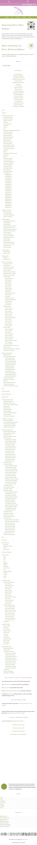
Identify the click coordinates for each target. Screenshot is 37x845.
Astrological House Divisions (9, 221)
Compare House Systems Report (10, 229)
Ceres (4, 556)
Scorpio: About (6, 640)
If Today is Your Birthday (8, 377)
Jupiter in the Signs (9, 334)
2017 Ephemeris (8, 187)
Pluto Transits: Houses (9, 613)
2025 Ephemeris (8, 200)
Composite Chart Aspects (8, 651)
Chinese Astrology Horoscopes (9, 436)
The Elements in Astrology (8, 243)
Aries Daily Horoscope (9, 444)
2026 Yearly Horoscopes (10, 531)
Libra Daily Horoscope (9, 452)
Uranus (4, 576)
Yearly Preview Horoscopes (9, 534)
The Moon (5, 572)
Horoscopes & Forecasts (18, 77)
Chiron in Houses (8, 307)
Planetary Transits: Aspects (9, 582)
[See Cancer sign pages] (11, 836)
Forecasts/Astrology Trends (7, 399)
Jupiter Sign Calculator (8, 132)
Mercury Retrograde (7, 409)
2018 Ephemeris (8, 189)
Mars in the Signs (8, 335)
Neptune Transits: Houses (10, 611)
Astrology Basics (7, 222)
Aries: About (6, 627)
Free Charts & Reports (4, 817)
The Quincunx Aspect (9, 298)
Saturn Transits (8, 595)
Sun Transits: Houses (9, 616)
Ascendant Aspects (9, 278)
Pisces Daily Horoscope (10, 454)
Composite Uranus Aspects (10, 666)
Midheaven (5, 563)
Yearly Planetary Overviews (9, 416)
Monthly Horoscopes (7, 490)
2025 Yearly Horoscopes (10, 529)
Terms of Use (3, 802)
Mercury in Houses (9, 312)
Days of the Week (7, 232)
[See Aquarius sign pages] (32, 836)
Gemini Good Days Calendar (11, 472)
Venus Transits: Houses (10, 619)
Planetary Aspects (7, 276)
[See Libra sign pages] (19, 836)
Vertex (4, 577)
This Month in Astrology (8, 513)
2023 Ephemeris (8, 197)
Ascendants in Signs (7, 263)
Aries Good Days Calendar (10, 467)
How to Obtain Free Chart (8, 237)
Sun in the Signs (8, 342)
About (3, 110)
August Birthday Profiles (10, 359)
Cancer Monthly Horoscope (10, 495)
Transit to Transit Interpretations (10, 412)
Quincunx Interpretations (10, 293)
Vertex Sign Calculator (8, 171)
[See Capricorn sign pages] (29, 836)
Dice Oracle (5, 544)
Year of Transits (7, 687)
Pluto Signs (5, 150)
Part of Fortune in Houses (10, 317)
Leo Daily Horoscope (9, 451)
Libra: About (6, 635)
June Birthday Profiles (9, 367)
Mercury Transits (8, 590)
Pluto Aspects (8, 291)
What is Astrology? (7, 247)
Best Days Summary (7, 120)
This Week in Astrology (8, 514)
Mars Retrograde (6, 407)
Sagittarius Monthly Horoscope (11, 505)
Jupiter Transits (8, 587)
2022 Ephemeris (8, 195)
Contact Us (2, 800)
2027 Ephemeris (8, 204)
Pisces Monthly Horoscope (10, 503)
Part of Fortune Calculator (8, 148)
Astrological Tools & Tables (7, 115)
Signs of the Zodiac (18, 87)
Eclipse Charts (6, 406)
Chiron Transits (8, 583)
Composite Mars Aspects (10, 654)
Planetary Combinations (7, 552)
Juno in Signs (8, 332)
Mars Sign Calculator (7, 135)
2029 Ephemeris (8, 207)
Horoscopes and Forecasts (7, 429)
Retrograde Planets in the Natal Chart (11, 345)
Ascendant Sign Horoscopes (9, 433)
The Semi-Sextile (8, 301)
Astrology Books (6, 224)
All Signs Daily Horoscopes (10, 439)
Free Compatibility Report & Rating (10, 422)
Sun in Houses (8, 322)
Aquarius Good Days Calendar (11, 465)
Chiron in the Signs (9, 329)
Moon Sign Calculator (7, 141)
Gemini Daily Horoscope (10, 449)
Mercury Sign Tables (7, 138)
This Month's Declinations (8, 161)
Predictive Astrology (18, 96)
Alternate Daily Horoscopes (10, 441)
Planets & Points (18, 89)
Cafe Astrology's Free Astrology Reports (18, 734)
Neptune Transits (8, 592)
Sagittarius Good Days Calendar (11, 478)
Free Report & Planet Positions (9, 425)
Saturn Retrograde (7, 411)
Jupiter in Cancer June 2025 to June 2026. (16, 713)
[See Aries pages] (1, 836)
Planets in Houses (7, 306)
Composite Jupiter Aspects (10, 653)
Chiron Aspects (8, 280)
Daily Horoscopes (3, 819)
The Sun (5, 574)
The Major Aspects (7, 245)
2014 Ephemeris (8, 182)
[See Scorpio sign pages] (22, 836)
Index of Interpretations (8, 268)
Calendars (5, 122)
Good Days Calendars (7, 464)
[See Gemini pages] (8, 836)
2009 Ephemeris (8, 176)
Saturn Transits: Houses (10, 614)
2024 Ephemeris (8, 199)
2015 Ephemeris (8, 184)
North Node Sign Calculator (9, 146)
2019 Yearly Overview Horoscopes (12, 519)
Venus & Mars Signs (7, 213)
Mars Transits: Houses (9, 608)
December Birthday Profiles (10, 361)
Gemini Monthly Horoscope (10, 498)
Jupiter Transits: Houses (10, 606)
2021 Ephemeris (8, 194)
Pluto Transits (8, 593)
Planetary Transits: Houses (9, 605)
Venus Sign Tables (7, 169)
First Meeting (6, 669)
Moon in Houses (8, 314)
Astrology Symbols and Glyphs (9, 225)
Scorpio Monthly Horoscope (11, 506)
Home (1, 797)
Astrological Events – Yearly (9, 403)
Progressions (6, 621)
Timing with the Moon (7, 164)
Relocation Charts (7, 259)
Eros (4, 128)
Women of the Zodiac (7, 216)
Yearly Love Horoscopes (8, 532)
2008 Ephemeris (8, 174)
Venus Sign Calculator (8, 168)
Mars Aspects (8, 283)
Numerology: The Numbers (9, 379)
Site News (2, 805)
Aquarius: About (6, 625)
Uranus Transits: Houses (10, 618)
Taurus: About (6, 642)
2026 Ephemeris (8, 202)
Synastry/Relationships (18, 94)
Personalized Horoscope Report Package (12, 690)
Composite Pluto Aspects (10, 661)
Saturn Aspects (8, 294)
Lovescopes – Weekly (7, 488)
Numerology (4, 540)
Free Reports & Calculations (18, 106)
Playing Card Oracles (7, 546)
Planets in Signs (6, 327)
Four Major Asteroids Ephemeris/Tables (11, 130)
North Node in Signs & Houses (9, 273)
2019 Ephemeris (8, 190)
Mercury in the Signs (9, 337)
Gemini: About (6, 632)
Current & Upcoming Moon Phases (10, 404)
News (3, 537)
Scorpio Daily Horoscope (10, 457)
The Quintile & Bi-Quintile (10, 299)
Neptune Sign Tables (7, 143)
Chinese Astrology (5, 391)
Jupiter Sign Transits (7, 485)
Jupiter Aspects (8, 281)
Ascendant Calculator (7, 117)
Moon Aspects (8, 286)
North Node (5, 566)
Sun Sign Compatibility (8, 671)
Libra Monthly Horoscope (10, 501)
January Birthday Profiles (10, 364)
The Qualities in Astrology (8, 350)
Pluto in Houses (8, 319)
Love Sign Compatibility (18, 91)
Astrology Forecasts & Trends (18, 79)
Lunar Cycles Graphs (7, 133)
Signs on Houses (6, 347)
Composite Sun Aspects (10, 664)
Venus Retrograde (7, 414)
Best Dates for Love (7, 434)
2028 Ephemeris (8, 205)
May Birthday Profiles (9, 371)
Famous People (18, 86)
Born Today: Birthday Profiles (9, 356)
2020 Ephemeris (8, 192)
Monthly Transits (6, 140)
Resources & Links (18, 104)
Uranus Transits (8, 601)
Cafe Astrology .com (18, 10)
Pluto (4, 569)
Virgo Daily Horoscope (9, 460)
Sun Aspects (7, 296)
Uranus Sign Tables (7, 166)
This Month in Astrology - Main (18, 731)
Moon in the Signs (9, 338)
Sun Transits (7, 598)
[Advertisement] (18, 757)
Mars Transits (8, 588)
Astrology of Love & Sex (7, 210)
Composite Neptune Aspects (11, 659)
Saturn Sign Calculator (8, 158)
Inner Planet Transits (9, 585)
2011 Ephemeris (8, 179)
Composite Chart (6, 649)
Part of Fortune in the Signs (9, 275)
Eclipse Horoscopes (7, 462)
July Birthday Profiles (9, 366)
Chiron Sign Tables (7, 123)
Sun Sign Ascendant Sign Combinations (11, 348)
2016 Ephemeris (8, 186)
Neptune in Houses (9, 316)
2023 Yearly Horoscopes (10, 526)
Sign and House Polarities (8, 242)
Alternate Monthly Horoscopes (9, 431)
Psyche (4, 151)
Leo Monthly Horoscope (10, 500)
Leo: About (5, 634)
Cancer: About (6, 629)
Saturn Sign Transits (7, 511)
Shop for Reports (3, 816)
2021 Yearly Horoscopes (10, 523)
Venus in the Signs (9, 343)
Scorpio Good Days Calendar (11, 480)
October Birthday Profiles (10, 374)
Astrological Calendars (8, 401)
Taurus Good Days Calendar (11, 482)
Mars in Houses (8, 311)
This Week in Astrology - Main (18, 724)
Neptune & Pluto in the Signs (9, 271)
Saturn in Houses (8, 320)
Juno (4, 561)
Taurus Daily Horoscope (10, 459)
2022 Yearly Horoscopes (10, 524)
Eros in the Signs (8, 330)
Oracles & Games (5, 542)
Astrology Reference (18, 99)
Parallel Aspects (8, 289)
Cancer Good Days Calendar (11, 469)
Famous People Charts (6, 394)
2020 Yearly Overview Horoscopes (12, 521)
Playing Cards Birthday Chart (9, 382)
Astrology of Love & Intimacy (18, 82)
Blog (3, 388)
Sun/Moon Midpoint (7, 571)
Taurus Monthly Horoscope (10, 508)
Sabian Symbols (6, 240)
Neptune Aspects (8, 288)
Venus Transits (8, 603)
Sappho (5, 156)
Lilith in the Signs (7, 270)
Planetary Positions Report (9, 427)
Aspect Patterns (6, 265)
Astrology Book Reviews (18, 102)
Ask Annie (18, 84)
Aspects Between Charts (8, 648)
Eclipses (5, 127)
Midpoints (5, 257)
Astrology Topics (18, 101)
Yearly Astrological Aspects (9, 516)
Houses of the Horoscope (8, 235)
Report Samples (6, 251)
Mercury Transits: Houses (10, 610)
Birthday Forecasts (7, 354)
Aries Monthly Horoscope (10, 493)
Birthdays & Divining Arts (18, 92)
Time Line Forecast (7, 684)
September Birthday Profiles (11, 376)
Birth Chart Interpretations (18, 75)
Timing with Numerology (8, 384)
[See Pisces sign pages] (35, 836)
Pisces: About (6, 637)
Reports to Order (6, 253)
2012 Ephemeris (8, 181)
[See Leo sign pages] (14, 836)
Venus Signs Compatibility (8, 672)
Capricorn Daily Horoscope (10, 447)
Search (1, 807)
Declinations (6, 125)
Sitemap (2, 804)
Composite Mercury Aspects (11, 656)
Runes (4, 547)
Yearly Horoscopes (7, 518)
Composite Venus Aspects (10, 667)
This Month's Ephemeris (8, 163)
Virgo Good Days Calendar (10, 483)
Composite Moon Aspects (10, 658)
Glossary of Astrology (7, 234)
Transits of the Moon (9, 600)
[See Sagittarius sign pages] (25, 836)
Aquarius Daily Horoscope (10, 442)
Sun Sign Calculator (7, 159)
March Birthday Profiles (10, 369)
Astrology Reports (18, 74)
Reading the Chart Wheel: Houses (10, 153)
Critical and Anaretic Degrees (9, 230)
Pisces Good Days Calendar (11, 477)
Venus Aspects (8, 304)
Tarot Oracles (6, 549)
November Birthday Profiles (10, 372)
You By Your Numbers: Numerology (10, 385)
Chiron (4, 558)
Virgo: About (6, 643)
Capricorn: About (7, 630)
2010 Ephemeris (8, 177)
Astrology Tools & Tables (18, 97)
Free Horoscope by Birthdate (9, 423)
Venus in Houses (8, 325)
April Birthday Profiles (9, 358)
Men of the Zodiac (7, 211)
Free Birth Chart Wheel (8, 420)
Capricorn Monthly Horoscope (11, 496)
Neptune (5, 564)
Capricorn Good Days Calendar (11, 470)
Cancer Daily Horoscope (10, 446)
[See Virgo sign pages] (17, 836)
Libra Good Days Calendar (10, 475)
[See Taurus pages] (5, 836)
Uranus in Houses (8, 324)
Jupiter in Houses (8, 309)
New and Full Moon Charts (8, 145)
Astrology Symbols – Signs (9, 227)
